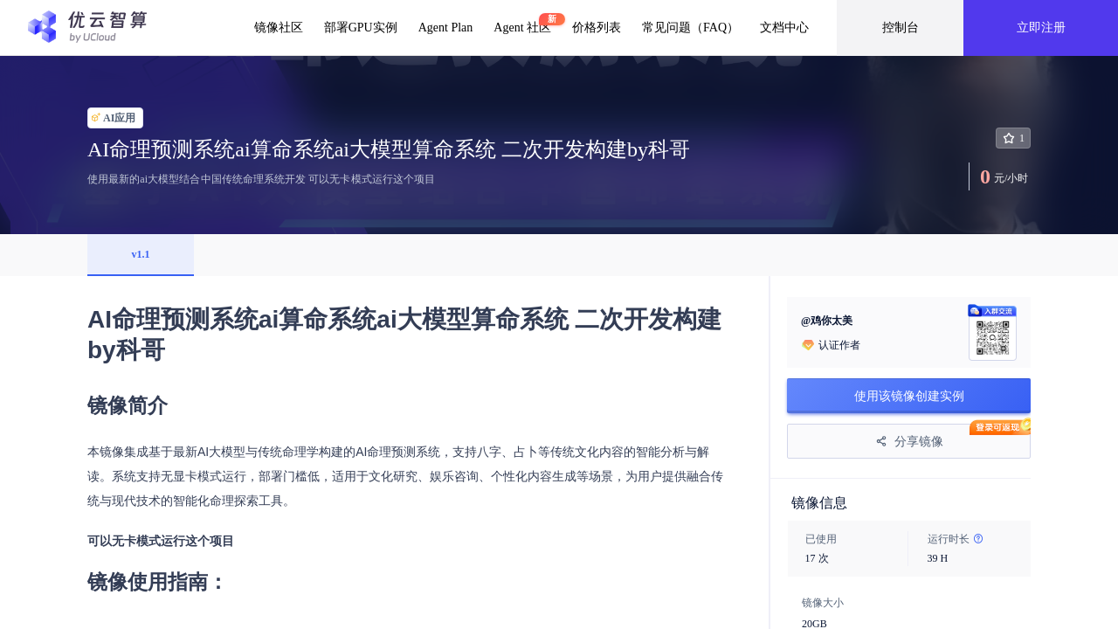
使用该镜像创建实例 (909, 396)
